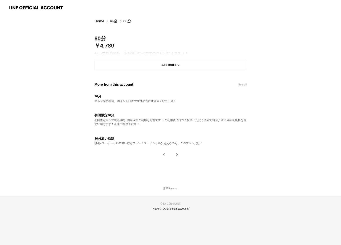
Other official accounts (176, 208)
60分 (127, 21)
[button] (164, 154)
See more (169, 65)
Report (156, 208)
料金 (113, 21)
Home (99, 21)
